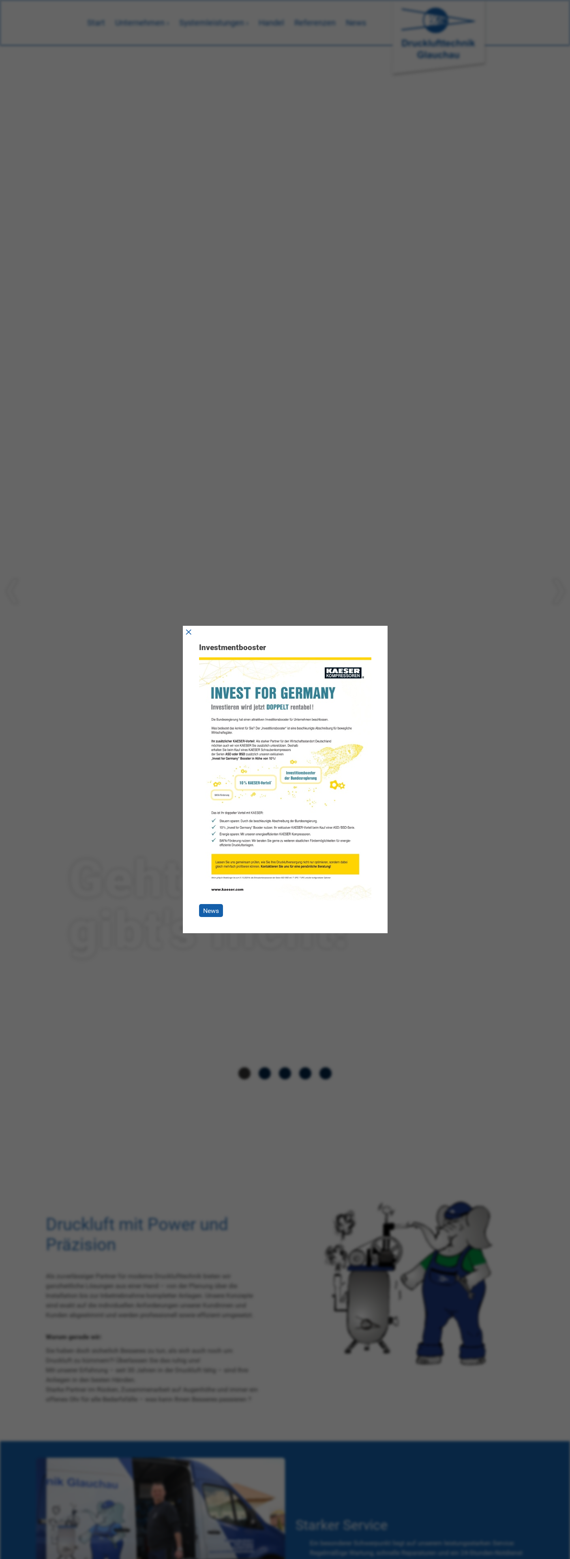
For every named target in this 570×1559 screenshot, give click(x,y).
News (211, 910)
